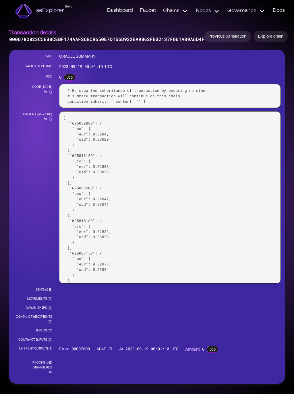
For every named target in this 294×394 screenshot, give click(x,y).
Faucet (148, 10)
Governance (241, 11)
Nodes (203, 11)
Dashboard (120, 10)
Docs (279, 10)
